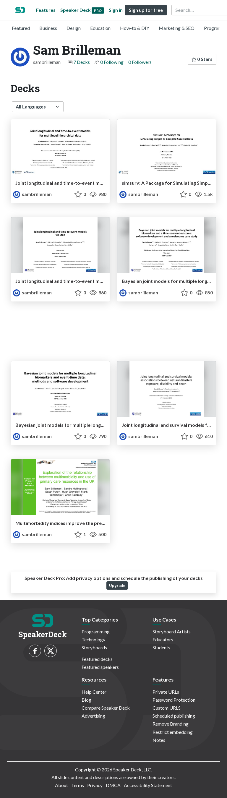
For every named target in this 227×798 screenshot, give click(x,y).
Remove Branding (171, 723)
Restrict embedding (173, 732)
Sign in (116, 10)
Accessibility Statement (148, 785)
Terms (77, 785)
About (61, 785)
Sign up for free (146, 10)
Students (161, 647)
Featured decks (97, 659)
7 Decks (81, 62)
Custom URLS (167, 708)
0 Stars (202, 59)
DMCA (113, 785)
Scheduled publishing (174, 715)
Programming (96, 631)
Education (100, 28)
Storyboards (94, 647)
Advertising (93, 715)
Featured (21, 28)
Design (74, 28)
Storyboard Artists (172, 631)
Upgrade (117, 585)
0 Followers (140, 62)
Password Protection (174, 700)
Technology (93, 639)
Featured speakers (100, 667)
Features (46, 10)
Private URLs (166, 692)
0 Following (112, 62)
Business (48, 28)
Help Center (94, 692)
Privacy (95, 785)
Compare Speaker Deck (106, 708)
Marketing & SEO (176, 28)
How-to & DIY (134, 28)
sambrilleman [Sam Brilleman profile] (32, 194)
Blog (86, 700)
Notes (159, 740)
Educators (163, 639)
